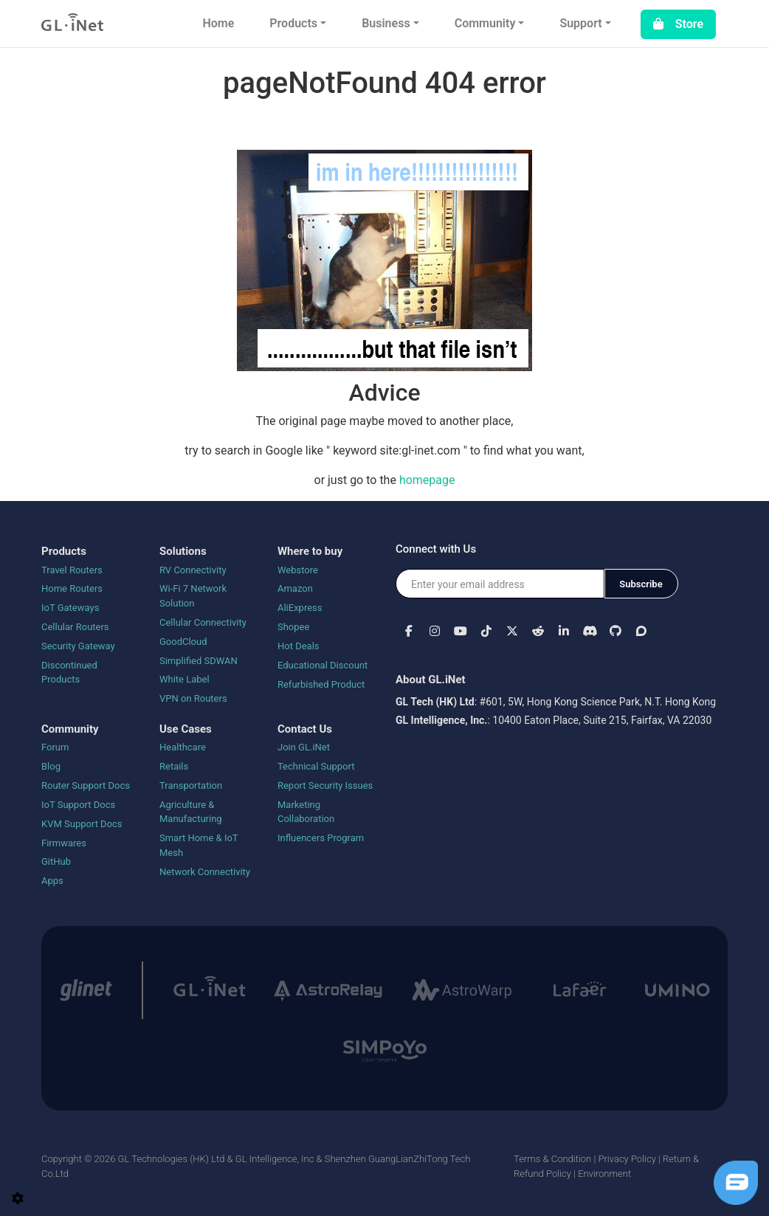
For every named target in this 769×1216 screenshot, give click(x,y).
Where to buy (309, 551)
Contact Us (304, 729)
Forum (55, 747)
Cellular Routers (75, 626)
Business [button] (386, 23)
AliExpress (300, 607)
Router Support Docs (85, 785)
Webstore (297, 570)
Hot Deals (298, 646)
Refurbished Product (321, 684)
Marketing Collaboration (305, 812)
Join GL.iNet (303, 747)
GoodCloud (183, 641)
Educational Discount (322, 665)
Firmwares (63, 843)
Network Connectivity (204, 871)
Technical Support (315, 766)
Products (63, 551)
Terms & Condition (552, 1158)
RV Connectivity (193, 570)
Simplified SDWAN (198, 660)
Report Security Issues (325, 785)
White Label (184, 679)
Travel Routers (72, 570)
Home (218, 23)
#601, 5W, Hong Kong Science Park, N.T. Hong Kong (598, 702)
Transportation (190, 785)
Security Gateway (78, 646)
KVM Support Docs (82, 823)
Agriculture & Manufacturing (190, 812)
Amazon (295, 588)
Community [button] (485, 23)
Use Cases (185, 729)
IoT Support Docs (78, 804)
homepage (427, 480)
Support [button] (580, 23)
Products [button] (293, 23)
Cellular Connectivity (202, 622)
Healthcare (182, 747)
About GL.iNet (431, 679)
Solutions (183, 551)
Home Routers (72, 588)
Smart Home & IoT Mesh (198, 845)
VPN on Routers (193, 698)
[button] (408, 630)
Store (678, 24)
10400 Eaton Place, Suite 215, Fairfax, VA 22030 (601, 720)
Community (70, 729)
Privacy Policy (626, 1158)
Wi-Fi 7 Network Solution (193, 596)
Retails (173, 766)
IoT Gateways (70, 607)
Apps (52, 880)
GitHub (56, 861)
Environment (604, 1173)
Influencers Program (320, 837)
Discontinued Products (69, 672)
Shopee (293, 626)
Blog (51, 766)
